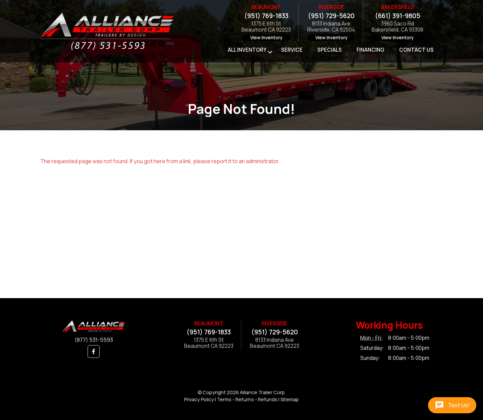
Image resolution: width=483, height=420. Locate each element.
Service (292, 49)
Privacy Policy (199, 399)
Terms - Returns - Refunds (247, 399)
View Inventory (266, 38)
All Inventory (247, 49)
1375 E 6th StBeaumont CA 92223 (266, 27)
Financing (370, 49)
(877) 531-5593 (93, 339)
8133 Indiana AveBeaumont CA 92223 (274, 343)
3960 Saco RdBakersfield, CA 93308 (397, 27)
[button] (94, 351)
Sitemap (289, 399)
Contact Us (416, 49)
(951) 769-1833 (266, 15)
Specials (329, 49)
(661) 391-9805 (397, 15)
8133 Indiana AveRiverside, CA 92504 (331, 27)
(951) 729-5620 (331, 15)
